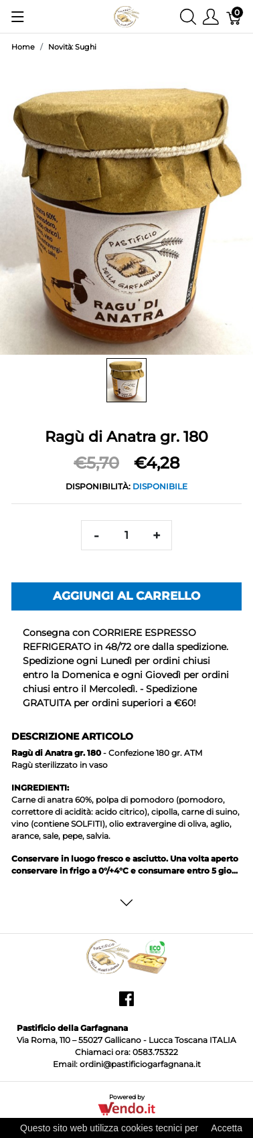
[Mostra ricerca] (188, 16)
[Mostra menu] (17, 17)
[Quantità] (126, 535)
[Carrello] (234, 16)
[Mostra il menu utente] (210, 16)
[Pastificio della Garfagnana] (126, 15)
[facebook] (126, 1003)
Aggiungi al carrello (126, 595)
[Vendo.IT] (126, 1108)
